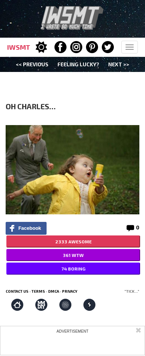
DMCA (53, 291)
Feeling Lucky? (78, 64)
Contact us (17, 291)
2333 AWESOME (73, 241)
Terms (38, 291)
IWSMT (18, 47)
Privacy (69, 291)
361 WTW (73, 255)
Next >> (118, 64)
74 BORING (73, 268)
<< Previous (32, 64)
